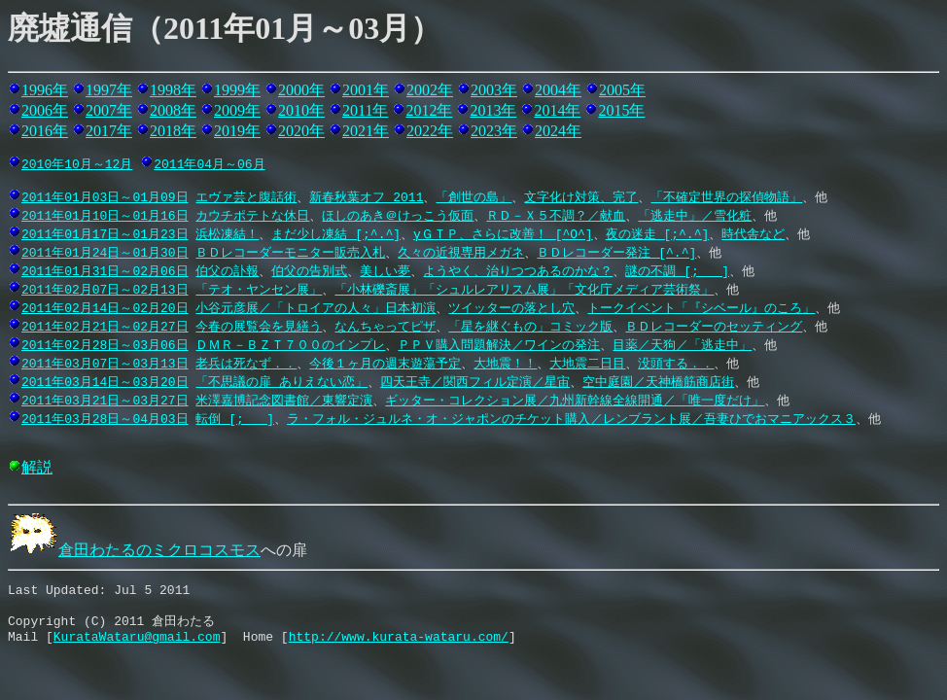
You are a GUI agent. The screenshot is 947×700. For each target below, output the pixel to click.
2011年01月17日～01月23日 (105, 236)
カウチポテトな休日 (252, 218)
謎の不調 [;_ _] (677, 273)
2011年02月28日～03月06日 (105, 347)
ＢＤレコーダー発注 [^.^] (616, 254)
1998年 (173, 90)
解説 (37, 470)
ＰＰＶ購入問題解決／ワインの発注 (499, 347)
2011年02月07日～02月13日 (105, 291)
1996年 (44, 90)
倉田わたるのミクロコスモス (134, 552)
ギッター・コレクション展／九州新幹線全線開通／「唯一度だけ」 (574, 402)
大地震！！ (505, 365)
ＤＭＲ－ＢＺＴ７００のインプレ (290, 347)
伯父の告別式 (309, 273)
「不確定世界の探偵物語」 (726, 199)
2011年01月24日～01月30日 (105, 254)
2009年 (237, 110)
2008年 (173, 110)
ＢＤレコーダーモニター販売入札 (290, 254)
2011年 (365, 110)
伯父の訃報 (227, 273)
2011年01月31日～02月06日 (105, 273)
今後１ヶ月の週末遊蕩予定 (385, 365)
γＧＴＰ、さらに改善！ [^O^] (503, 236)
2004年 (558, 90)
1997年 (109, 90)
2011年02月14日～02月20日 (105, 310)
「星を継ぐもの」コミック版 (530, 328)
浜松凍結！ (227, 236)
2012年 (428, 110)
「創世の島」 (473, 199)
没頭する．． (676, 365)
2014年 (557, 110)
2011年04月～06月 (209, 163)
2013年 (493, 110)
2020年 (301, 130)
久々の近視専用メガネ (461, 254)
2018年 (173, 130)
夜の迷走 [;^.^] (658, 236)
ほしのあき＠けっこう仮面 (398, 218)
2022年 (429, 130)
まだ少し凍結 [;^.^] (336, 236)
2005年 (622, 90)
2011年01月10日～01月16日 (105, 218)
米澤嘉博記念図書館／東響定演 (283, 402)
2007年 (109, 110)
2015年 (621, 110)
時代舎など (753, 236)
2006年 (44, 110)
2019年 (237, 130)
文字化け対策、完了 (581, 199)
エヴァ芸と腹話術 (246, 199)
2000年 (301, 90)
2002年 (429, 90)
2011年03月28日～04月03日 (105, 421)
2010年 (301, 110)
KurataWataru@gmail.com (137, 648)
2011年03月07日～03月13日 (105, 365)
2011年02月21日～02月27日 (105, 328)
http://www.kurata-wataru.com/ (399, 648)
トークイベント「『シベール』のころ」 (701, 310)
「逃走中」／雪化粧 (695, 218)
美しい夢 (385, 273)
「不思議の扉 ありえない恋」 (281, 384)
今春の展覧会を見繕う (258, 328)
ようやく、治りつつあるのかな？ (518, 273)
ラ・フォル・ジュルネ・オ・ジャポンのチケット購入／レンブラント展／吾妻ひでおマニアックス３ (571, 421)
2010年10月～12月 (76, 163)
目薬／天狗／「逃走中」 (682, 347)
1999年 (237, 90)
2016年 (44, 130)
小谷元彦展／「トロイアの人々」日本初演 (315, 310)
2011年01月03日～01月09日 (105, 199)
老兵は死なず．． (246, 365)
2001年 (365, 90)
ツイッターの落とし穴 (511, 310)
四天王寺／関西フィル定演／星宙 (475, 384)
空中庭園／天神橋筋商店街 (658, 384)
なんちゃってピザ (385, 328)
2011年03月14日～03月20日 (105, 384)
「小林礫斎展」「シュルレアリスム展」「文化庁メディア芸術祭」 (524, 291)
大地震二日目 (587, 365)
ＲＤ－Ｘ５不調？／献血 (555, 218)
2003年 (494, 90)
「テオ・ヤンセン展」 (258, 291)
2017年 (109, 130)
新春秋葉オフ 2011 (366, 199)
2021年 (365, 130)
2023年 (494, 130)
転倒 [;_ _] (234, 421)
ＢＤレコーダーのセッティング (713, 328)
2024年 (558, 130)
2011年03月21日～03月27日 (105, 402)
